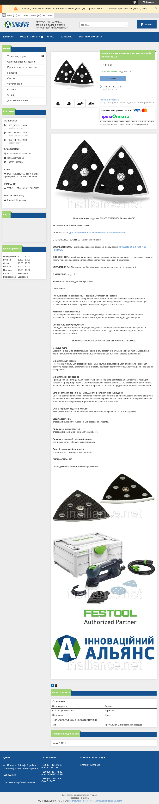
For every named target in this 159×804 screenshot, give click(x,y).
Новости (12, 72)
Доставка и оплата (90, 36)
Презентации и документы (22, 67)
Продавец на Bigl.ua (79, 798)
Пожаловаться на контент (79, 801)
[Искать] (125, 25)
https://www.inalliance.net (19, 153)
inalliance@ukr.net (15, 158)
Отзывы (11, 89)
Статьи (11, 78)
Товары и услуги (30, 36)
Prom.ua (93, 795)
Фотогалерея (14, 83)
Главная (8, 36)
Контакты (66, 36)
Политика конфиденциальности (107, 801)
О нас (50, 36)
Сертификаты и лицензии (21, 61)
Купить (112, 78)
